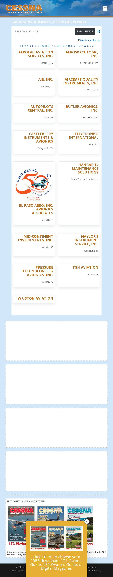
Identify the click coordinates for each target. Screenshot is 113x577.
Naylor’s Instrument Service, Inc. (86, 240)
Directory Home (89, 40)
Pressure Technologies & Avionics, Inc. (37, 271)
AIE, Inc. (45, 79)
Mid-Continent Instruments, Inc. (35, 238)
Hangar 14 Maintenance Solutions (85, 168)
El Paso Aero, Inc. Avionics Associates (36, 209)
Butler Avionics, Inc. (82, 108)
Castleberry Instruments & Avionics (38, 137)
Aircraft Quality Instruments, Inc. (80, 81)
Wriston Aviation (35, 298)
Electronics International (83, 135)
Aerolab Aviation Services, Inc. (35, 54)
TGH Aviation (85, 267)
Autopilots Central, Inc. (40, 108)
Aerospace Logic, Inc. (82, 54)
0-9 (24, 45)
